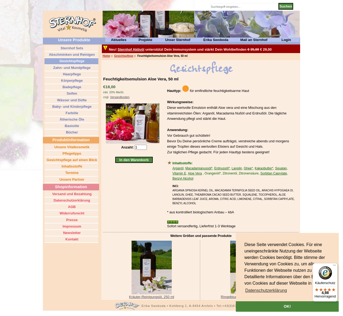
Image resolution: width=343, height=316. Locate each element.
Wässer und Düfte (71, 100)
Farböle (71, 113)
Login (286, 40)
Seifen (71, 93)
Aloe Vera (195, 173)
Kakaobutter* (264, 168)
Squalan (281, 168)
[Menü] (334, 266)
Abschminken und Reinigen (71, 55)
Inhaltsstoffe (71, 166)
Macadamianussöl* (198, 168)
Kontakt (72, 239)
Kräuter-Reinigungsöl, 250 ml (151, 297)
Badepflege (71, 87)
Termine (71, 173)
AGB (71, 207)
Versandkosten (120, 97)
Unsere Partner (71, 179)
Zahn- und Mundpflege (71, 68)
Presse (71, 220)
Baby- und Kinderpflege (71, 107)
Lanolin (237, 168)
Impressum (71, 226)
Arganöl (178, 168)
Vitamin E (179, 173)
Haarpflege (71, 74)
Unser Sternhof (177, 40)
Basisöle (71, 126)
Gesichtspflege (123, 55)
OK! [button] (287, 306)
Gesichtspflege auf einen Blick (71, 160)
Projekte (145, 40)
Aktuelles (118, 40)
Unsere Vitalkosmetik (71, 147)
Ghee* (248, 168)
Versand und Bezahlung (71, 194)
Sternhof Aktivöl (131, 49)
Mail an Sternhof (253, 40)
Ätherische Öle (71, 119)
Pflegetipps (71, 153)
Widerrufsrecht (71, 213)
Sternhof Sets (71, 48)
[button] (266, 291)
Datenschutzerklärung (71, 200)
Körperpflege (71, 81)
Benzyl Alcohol (183, 178)
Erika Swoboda (215, 40)
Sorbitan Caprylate (273, 173)
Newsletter (71, 233)
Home (106, 55)
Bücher (71, 132)
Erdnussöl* (222, 168)
